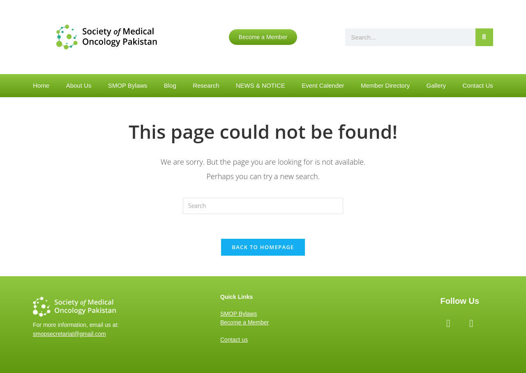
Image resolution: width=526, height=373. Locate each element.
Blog (170, 85)
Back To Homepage (263, 247)
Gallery (436, 85)
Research (206, 85)
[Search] (484, 37)
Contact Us (478, 85)
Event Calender (323, 85)
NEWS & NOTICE (260, 85)
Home (41, 85)
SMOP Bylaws (128, 85)
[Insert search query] (263, 206)
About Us (79, 85)
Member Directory (385, 85)
